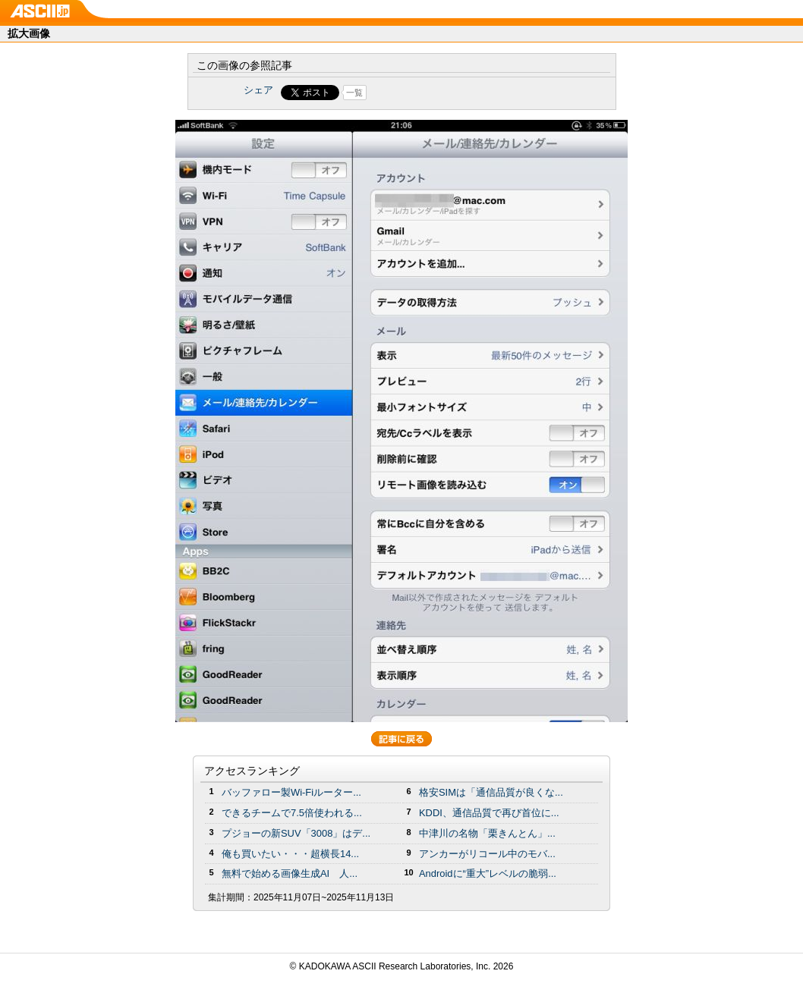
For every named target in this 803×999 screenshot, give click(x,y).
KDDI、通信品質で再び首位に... (489, 812)
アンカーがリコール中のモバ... (487, 853)
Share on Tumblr (458, 92)
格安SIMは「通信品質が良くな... (491, 792)
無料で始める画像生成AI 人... (289, 873)
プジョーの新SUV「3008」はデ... (296, 833)
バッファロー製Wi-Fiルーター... (291, 792)
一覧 (354, 92)
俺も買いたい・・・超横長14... (290, 853)
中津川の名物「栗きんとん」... (487, 833)
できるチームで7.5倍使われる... (292, 812)
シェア (258, 90)
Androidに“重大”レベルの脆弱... (487, 873)
